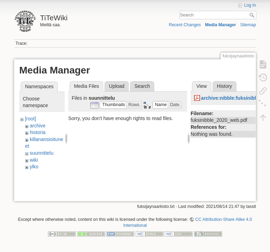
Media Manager (220, 24)
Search (252, 15)
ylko (34, 166)
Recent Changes (185, 24)
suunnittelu (42, 153)
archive (37, 125)
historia (37, 132)
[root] (30, 118)
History (224, 86)
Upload (117, 86)
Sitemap (248, 24)
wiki (34, 160)
